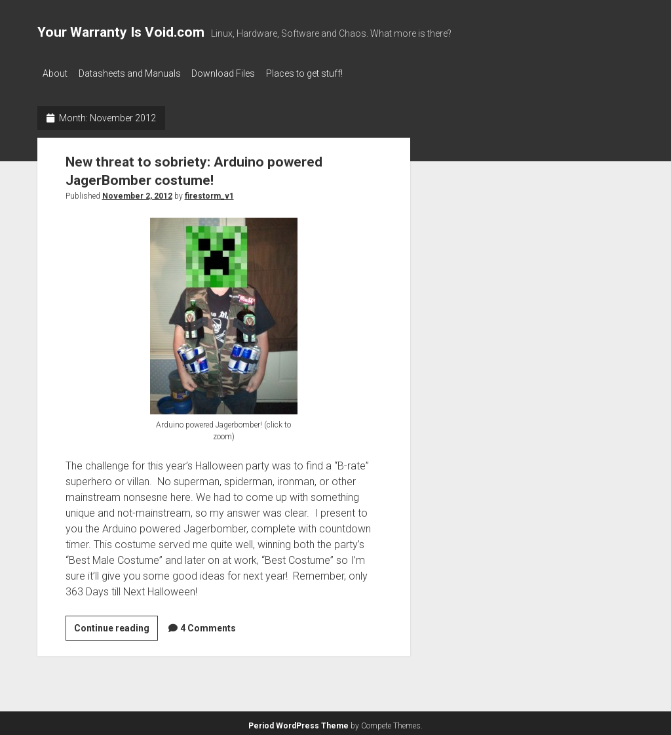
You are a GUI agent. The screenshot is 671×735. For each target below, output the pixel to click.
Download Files (235, 73)
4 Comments (208, 624)
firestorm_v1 (209, 192)
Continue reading (116, 626)
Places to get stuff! (322, 73)
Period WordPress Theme (298, 721)
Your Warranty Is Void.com (120, 32)
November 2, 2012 (137, 192)
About (55, 73)
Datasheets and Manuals (136, 73)
